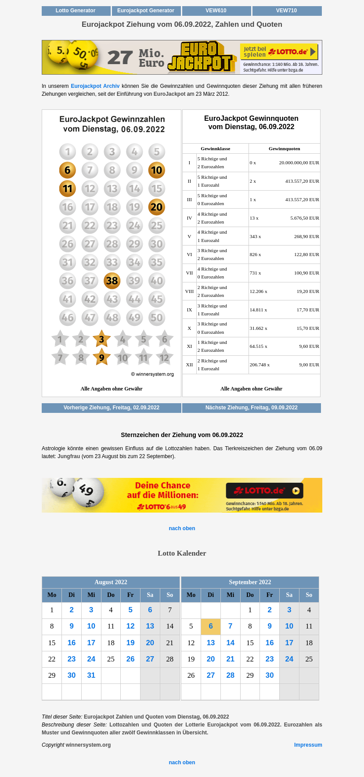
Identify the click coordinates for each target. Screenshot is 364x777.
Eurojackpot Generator (145, 10)
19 (130, 643)
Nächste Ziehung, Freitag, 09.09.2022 (251, 408)
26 (130, 659)
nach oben (182, 528)
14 (230, 643)
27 (150, 659)
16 (72, 643)
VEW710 (286, 10)
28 (230, 675)
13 (150, 626)
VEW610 (215, 10)
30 (72, 675)
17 (91, 643)
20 (150, 643)
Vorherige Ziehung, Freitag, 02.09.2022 (112, 408)
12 (130, 626)
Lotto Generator (76, 10)
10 (91, 626)
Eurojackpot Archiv (95, 86)
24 (91, 659)
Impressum (308, 745)
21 (230, 659)
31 (91, 675)
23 (72, 659)
